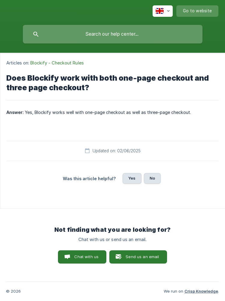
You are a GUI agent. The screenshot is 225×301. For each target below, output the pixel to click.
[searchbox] (112, 34)
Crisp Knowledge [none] (201, 291)
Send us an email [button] (142, 256)
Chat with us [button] (86, 256)
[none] (163, 11)
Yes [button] (131, 178)
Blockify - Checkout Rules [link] (57, 62)
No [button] (152, 178)
